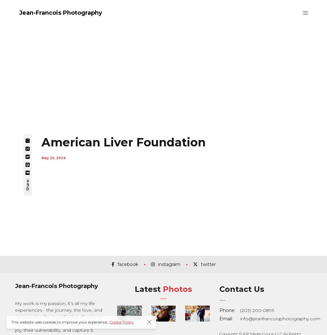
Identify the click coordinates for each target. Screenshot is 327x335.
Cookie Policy (121, 322)
